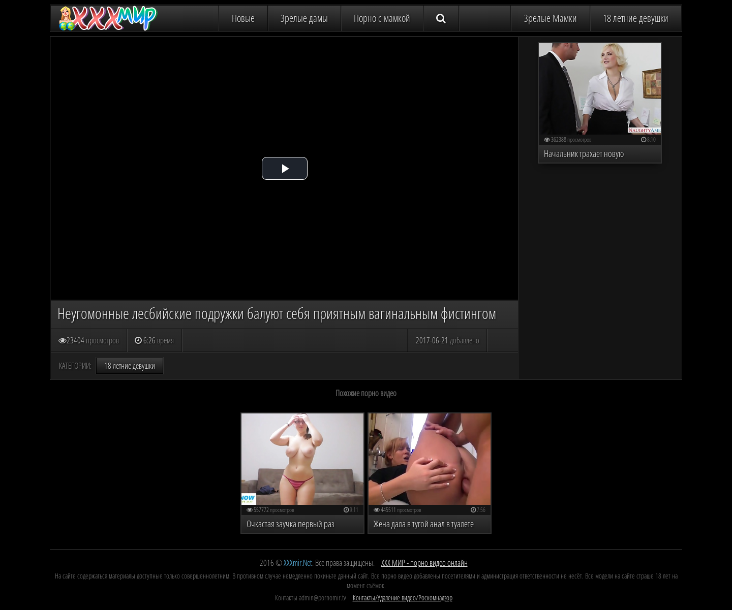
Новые (243, 18)
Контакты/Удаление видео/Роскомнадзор (402, 597)
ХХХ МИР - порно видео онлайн (424, 562)
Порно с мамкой (382, 18)
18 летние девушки (635, 18)
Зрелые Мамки (550, 18)
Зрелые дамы (304, 18)
